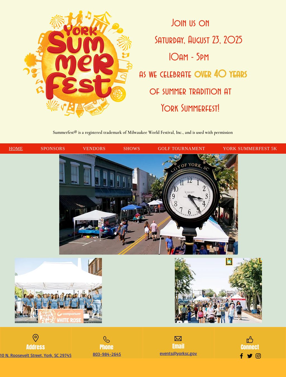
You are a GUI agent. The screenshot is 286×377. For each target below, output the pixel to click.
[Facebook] (241, 355)
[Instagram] (258, 355)
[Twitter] (249, 355)
